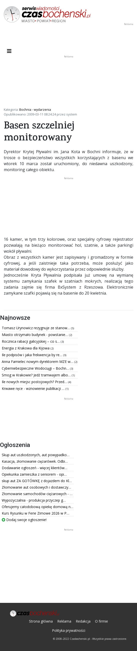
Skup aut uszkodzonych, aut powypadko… (36, 454)
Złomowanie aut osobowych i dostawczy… (36, 487)
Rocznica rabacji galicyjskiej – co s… (31, 341)
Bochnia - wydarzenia (35, 109)
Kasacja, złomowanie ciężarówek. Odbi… (35, 461)
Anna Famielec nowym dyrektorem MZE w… (38, 361)
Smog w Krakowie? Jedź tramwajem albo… (37, 375)
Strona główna (41, 621)
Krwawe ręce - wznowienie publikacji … (34, 388)
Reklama (64, 621)
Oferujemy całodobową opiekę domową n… (37, 506)
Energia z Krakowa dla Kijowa (26, 348)
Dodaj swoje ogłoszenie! (24, 519)
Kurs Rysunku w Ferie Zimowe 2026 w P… (35, 513)
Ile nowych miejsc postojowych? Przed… (35, 381)
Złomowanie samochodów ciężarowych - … (37, 493)
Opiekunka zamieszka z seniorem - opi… (34, 474)
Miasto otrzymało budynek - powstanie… (35, 334)
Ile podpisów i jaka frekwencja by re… (32, 354)
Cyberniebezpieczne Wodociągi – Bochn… (36, 368)
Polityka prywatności (68, 630)
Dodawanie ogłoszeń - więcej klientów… (34, 467)
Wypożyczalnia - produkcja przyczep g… (34, 500)
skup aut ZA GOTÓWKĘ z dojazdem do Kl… (37, 480)
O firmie (101, 621)
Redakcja (83, 621)
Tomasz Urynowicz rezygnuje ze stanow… (36, 328)
